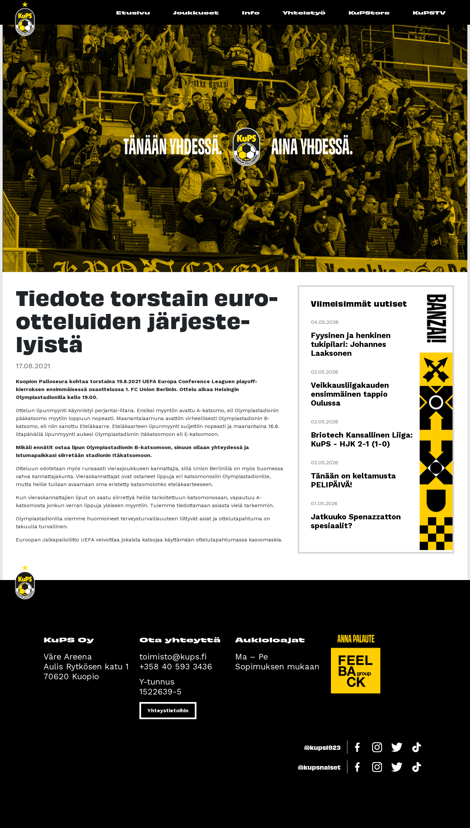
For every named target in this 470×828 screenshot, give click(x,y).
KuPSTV (429, 12)
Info (250, 12)
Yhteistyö (303, 12)
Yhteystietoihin (168, 710)
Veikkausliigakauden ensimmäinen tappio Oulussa (350, 394)
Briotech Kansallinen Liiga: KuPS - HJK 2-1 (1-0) (362, 439)
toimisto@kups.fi (173, 656)
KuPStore (369, 12)
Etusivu (133, 12)
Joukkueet (196, 12)
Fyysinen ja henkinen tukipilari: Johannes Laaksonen (351, 344)
